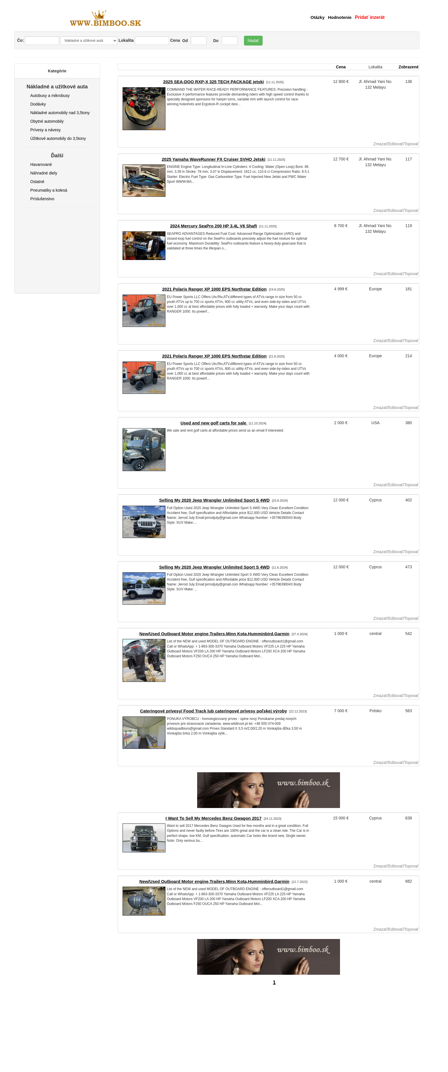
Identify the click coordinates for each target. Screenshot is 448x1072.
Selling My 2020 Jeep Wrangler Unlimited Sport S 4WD (214, 500)
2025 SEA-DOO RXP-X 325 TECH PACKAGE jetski (213, 81)
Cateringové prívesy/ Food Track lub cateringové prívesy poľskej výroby (213, 710)
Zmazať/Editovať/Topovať (396, 144)
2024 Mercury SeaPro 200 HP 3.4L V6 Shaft (213, 225)
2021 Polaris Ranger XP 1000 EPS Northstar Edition (214, 289)
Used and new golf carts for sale (214, 422)
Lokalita (126, 40)
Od (184, 40)
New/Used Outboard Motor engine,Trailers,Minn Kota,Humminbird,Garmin (214, 633)
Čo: (38, 40)
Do (215, 40)
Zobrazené (409, 67)
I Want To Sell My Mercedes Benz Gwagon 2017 (213, 818)
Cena (175, 40)
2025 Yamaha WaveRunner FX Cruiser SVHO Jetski (213, 159)
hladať (253, 40)
